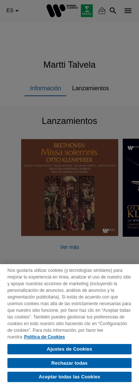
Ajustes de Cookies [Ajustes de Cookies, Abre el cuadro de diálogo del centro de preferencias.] (69, 349)
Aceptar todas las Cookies (69, 376)
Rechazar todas (70, 363)
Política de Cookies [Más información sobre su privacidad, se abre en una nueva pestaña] (44, 337)
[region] (69, 326)
